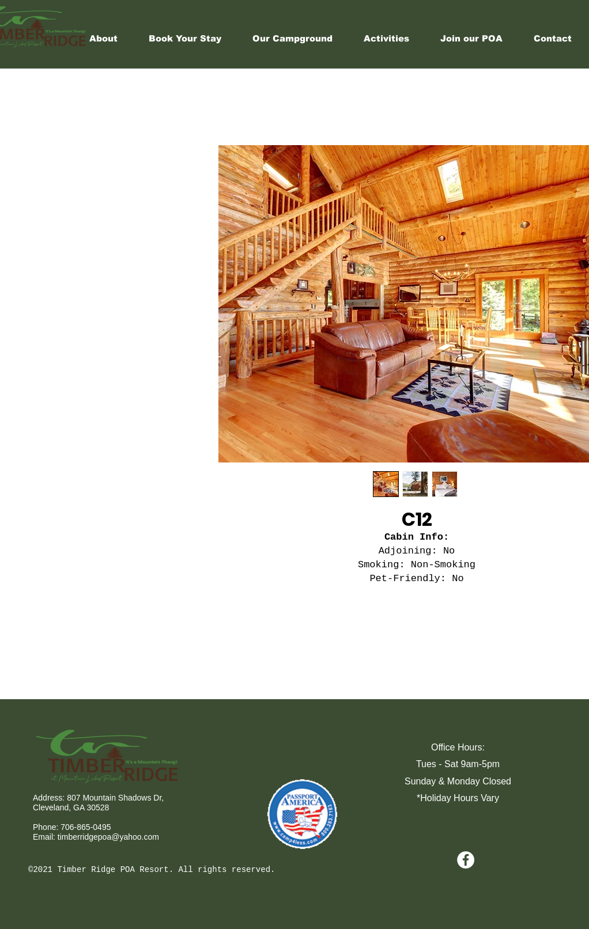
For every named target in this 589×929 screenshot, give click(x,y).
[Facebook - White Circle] (465, 860)
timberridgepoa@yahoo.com (108, 836)
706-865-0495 (86, 827)
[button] (386, 38)
